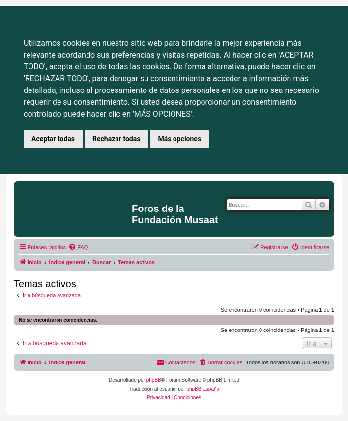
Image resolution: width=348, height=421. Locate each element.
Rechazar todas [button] (116, 139)
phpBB (153, 380)
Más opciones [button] (179, 139)
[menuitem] (78, 247)
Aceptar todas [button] (53, 139)
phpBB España (202, 388)
